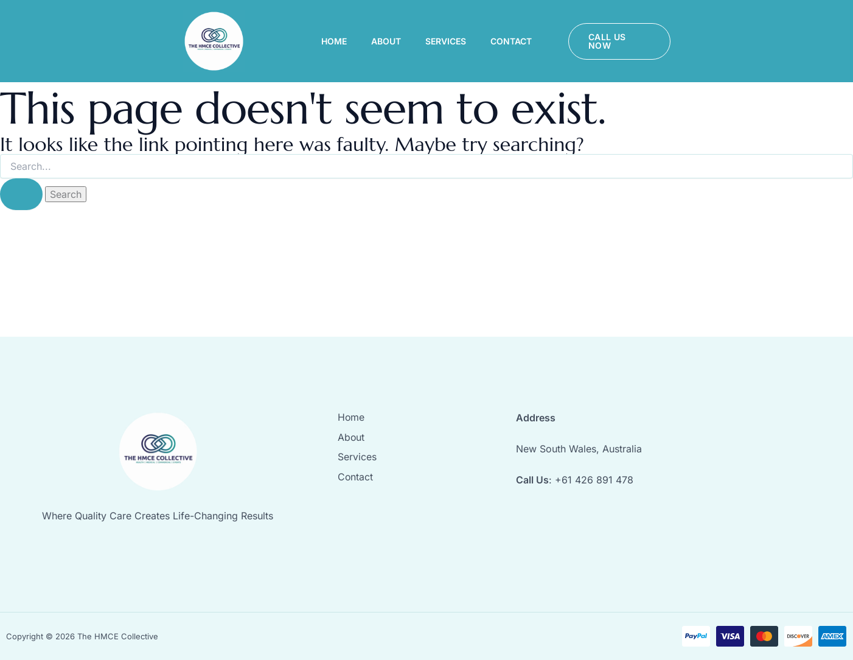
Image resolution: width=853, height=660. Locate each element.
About (386, 41)
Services (445, 41)
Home (334, 41)
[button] (619, 41)
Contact (511, 41)
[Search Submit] (21, 194)
